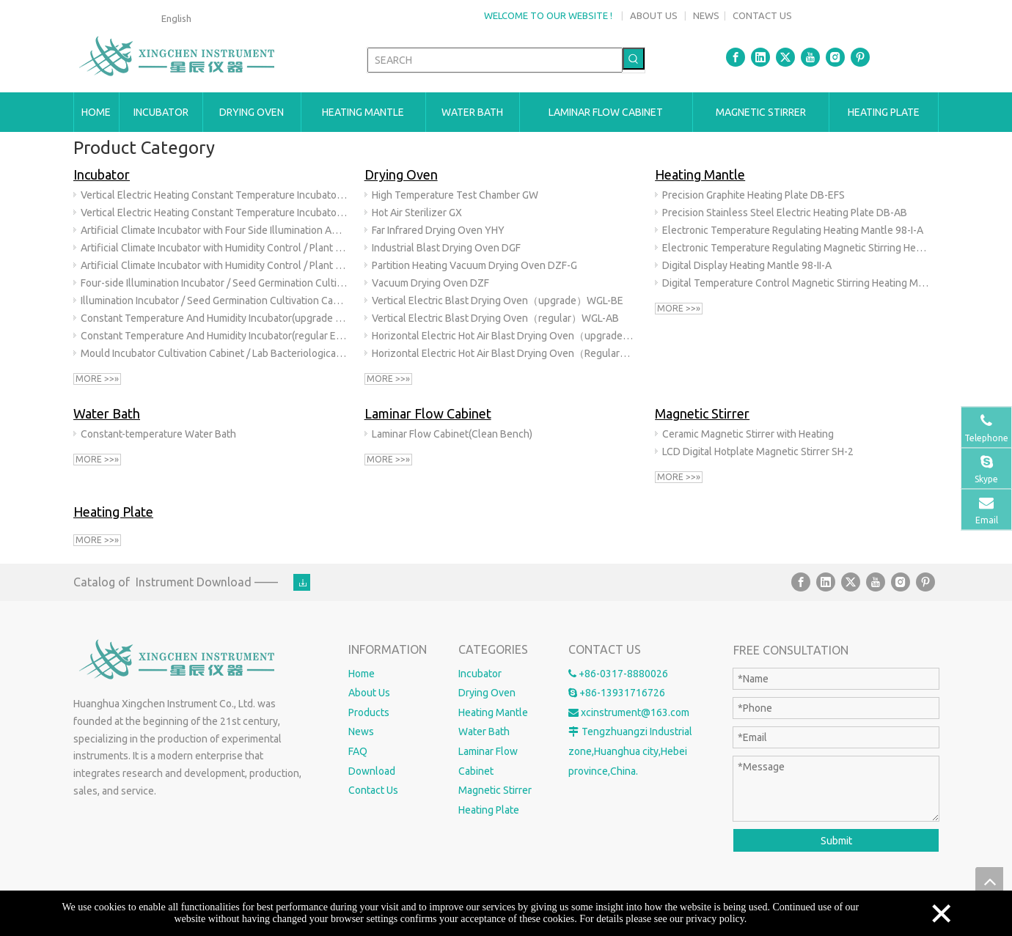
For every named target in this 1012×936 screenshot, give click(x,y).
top (989, 881)
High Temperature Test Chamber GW (455, 195)
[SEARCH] (495, 60)
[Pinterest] (860, 57)
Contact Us (373, 790)
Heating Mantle (700, 174)
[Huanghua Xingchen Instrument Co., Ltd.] (178, 660)
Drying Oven (401, 174)
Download (371, 771)
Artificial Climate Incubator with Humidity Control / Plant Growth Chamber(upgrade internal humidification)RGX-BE (214, 248)
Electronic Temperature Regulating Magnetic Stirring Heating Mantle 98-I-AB (795, 248)
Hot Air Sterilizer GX (417, 212)
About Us (369, 693)
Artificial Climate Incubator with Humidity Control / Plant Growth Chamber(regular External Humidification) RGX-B (214, 265)
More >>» (97, 378)
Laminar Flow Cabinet (427, 413)
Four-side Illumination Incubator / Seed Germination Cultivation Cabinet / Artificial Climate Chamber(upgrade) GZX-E (214, 283)
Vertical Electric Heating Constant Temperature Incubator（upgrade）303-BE (214, 195)
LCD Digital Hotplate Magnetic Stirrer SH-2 (758, 451)
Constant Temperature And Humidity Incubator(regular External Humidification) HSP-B (214, 336)
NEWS (706, 15)
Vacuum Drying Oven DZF (430, 283)
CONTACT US (762, 15)
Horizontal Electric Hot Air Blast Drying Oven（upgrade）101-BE (505, 336)
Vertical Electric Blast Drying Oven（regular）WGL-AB (495, 318)
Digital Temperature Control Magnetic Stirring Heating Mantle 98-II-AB (795, 283)
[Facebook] (735, 57)
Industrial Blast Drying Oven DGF (446, 248)
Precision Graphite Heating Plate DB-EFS (753, 195)
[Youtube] (810, 57)
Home (361, 673)
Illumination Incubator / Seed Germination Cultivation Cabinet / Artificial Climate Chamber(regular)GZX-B (214, 300)
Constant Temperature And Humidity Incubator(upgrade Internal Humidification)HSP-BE (214, 318)
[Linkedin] (760, 57)
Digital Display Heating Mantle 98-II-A (747, 265)
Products (368, 712)
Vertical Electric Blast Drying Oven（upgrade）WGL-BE (497, 300)
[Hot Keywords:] (634, 59)
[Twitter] (785, 57)
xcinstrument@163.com (635, 712)
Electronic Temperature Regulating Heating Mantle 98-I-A (792, 230)
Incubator (101, 174)
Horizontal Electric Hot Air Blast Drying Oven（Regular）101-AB (505, 353)
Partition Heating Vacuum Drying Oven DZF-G (474, 265)
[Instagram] (835, 57)
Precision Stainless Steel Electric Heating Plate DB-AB (784, 212)
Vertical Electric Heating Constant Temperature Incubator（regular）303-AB (214, 212)
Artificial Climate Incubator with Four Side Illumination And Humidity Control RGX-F (214, 230)
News (361, 731)
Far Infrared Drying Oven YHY (438, 230)
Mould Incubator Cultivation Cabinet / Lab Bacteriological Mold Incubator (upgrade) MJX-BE (214, 353)
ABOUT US (654, 15)
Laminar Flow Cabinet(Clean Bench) (452, 434)
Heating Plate (113, 511)
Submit (836, 841)
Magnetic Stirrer (702, 413)
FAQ (357, 751)
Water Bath (106, 413)
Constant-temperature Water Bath (158, 434)
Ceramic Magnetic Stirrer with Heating (748, 434)
